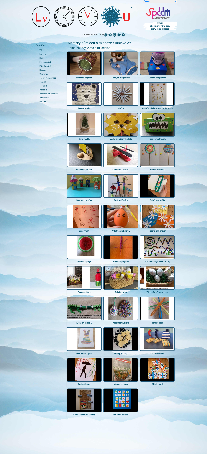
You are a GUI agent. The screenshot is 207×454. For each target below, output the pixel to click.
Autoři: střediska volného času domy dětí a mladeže (160, 26)
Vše (41, 50)
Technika (43, 86)
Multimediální (45, 62)
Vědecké (43, 90)
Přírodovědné (45, 66)
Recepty (42, 70)
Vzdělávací (44, 98)
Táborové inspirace (47, 78)
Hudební (42, 58)
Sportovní (43, 74)
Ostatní (42, 101)
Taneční (42, 82)
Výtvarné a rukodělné (48, 94)
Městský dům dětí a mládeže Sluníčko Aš (99, 43)
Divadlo (42, 54)
